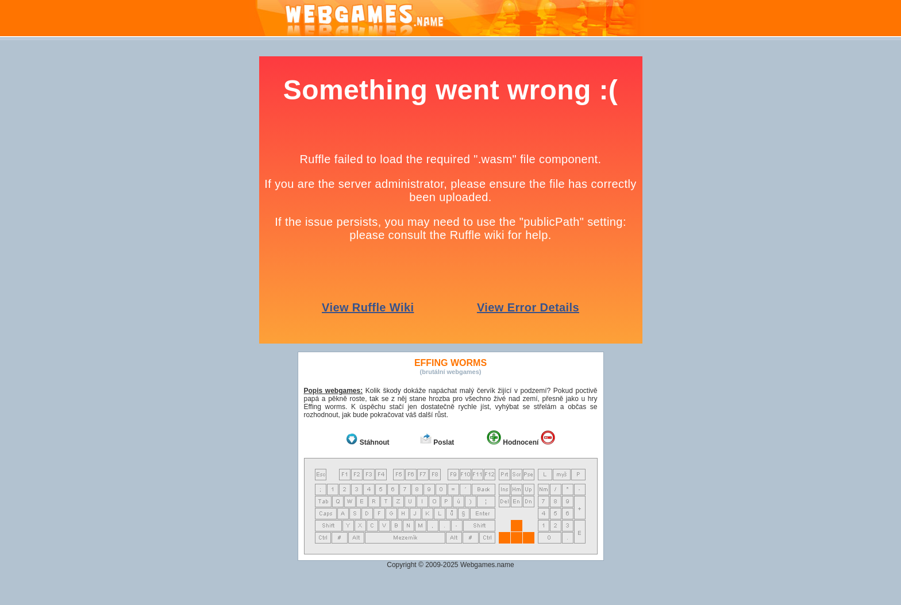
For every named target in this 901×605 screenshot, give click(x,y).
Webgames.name (487, 565)
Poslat (443, 442)
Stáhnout (375, 442)
